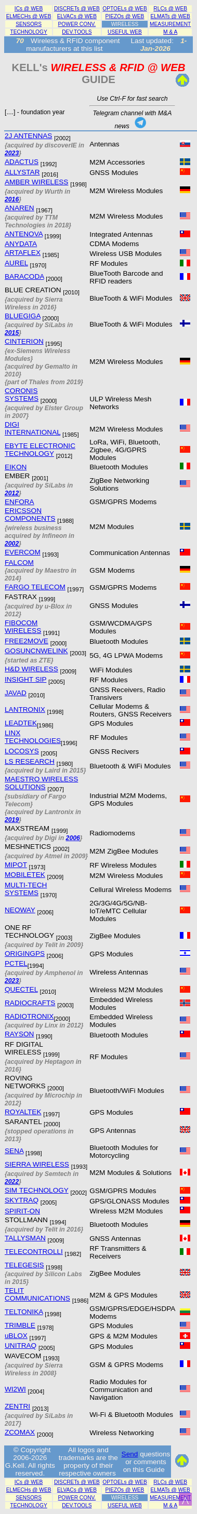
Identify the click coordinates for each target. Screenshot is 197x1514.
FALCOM (19, 562)
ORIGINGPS (25, 953)
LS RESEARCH (30, 761)
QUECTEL (21, 989)
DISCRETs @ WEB (77, 8)
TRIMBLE (20, 1325)
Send (130, 1454)
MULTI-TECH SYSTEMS (26, 889)
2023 (12, 153)
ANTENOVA (24, 234)
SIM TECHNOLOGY (37, 1190)
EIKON (16, 467)
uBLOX (16, 1336)
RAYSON (19, 1034)
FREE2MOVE (26, 641)
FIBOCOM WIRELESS (23, 626)
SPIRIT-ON (22, 1211)
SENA (14, 1151)
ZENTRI (17, 1406)
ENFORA (19, 502)
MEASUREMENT (170, 24)
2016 (12, 199)
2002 (12, 543)
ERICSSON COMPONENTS (30, 514)
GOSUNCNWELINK (36, 651)
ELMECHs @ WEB (28, 16)
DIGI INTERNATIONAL (32, 428)
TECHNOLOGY (28, 32)
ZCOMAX (20, 1432)
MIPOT (16, 865)
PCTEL (16, 963)
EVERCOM (23, 552)
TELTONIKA (24, 1312)
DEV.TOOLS (76, 32)
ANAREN (19, 208)
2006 (73, 838)
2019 (12, 819)
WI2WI (15, 1389)
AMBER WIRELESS (36, 182)
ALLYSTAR (22, 172)
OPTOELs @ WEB (124, 8)
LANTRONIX (25, 709)
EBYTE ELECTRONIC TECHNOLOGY (40, 449)
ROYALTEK (23, 1112)
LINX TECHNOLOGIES (33, 737)
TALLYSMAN (25, 1238)
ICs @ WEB (29, 8)
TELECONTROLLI (34, 1251)
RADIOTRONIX (29, 1016)
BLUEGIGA (23, 316)
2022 (12, 1181)
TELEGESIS (24, 1265)
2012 (12, 493)
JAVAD (16, 693)
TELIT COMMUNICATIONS (37, 1294)
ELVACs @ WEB (77, 16)
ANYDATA (21, 244)
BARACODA (24, 276)
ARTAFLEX (23, 252)
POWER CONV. (77, 24)
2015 (12, 332)
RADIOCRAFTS (30, 1003)
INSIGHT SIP (25, 679)
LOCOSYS (22, 751)
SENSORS (29, 24)
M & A (170, 32)
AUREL (16, 263)
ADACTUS (21, 162)
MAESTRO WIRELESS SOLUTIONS (41, 783)
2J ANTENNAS (28, 136)
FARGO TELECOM (35, 587)
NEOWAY (20, 910)
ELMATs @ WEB (170, 16)
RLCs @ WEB (170, 8)
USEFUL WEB (125, 32)
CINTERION (24, 341)
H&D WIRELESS (31, 669)
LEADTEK (21, 723)
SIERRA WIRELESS (37, 1164)
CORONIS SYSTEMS (21, 394)
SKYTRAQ (21, 1200)
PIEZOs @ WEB (125, 16)
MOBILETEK (25, 874)
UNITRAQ (20, 1345)
